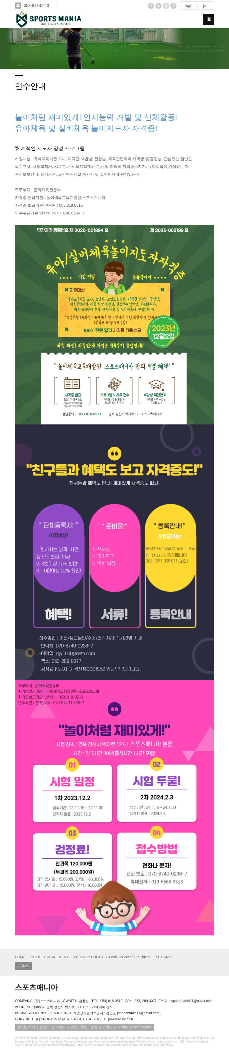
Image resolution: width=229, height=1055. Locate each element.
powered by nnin (120, 1019)
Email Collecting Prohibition (129, 957)
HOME (20, 957)
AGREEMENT (58, 957)
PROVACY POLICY (88, 957)
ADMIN (23, 966)
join (205, 6)
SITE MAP (163, 957)
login (188, 6)
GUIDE (36, 957)
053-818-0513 (37, 5)
